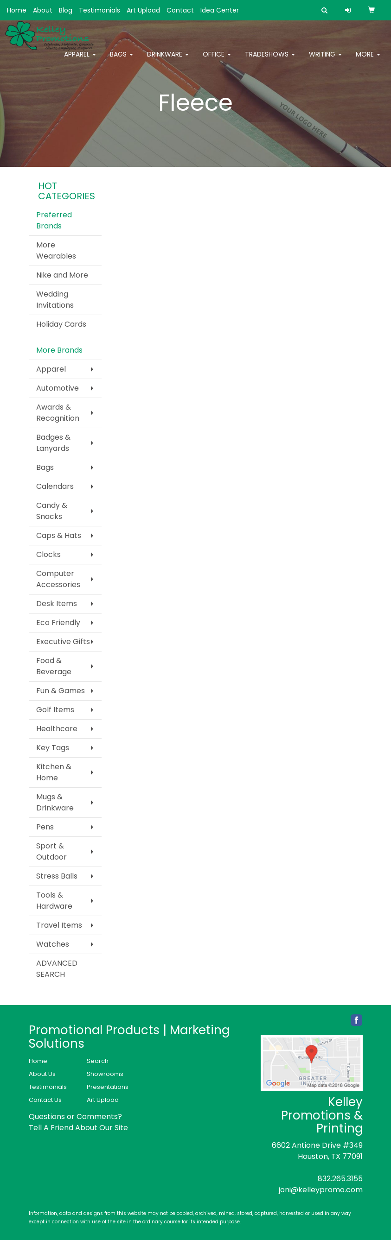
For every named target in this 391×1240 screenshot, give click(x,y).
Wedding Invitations (55, 299)
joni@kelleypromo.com (321, 1189)
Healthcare (56, 728)
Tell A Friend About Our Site (78, 1127)
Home (16, 10)
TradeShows (270, 60)
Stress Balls (56, 876)
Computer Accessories (58, 579)
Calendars (55, 486)
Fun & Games (60, 690)
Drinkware (168, 60)
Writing (325, 60)
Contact (180, 10)
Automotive (57, 388)
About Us (42, 1073)
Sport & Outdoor (51, 851)
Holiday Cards (61, 324)
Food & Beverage (53, 666)
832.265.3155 (340, 1178)
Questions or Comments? (75, 1116)
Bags (121, 60)
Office (217, 60)
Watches (52, 944)
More (368, 60)
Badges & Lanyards (53, 443)
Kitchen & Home (53, 772)
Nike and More (62, 275)
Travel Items (59, 925)
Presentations (107, 1086)
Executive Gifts (63, 641)
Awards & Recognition (57, 413)
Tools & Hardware (54, 900)
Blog (65, 10)
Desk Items (56, 603)
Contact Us (45, 1099)
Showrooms (105, 1073)
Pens (45, 827)
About (42, 10)
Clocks (48, 554)
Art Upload (143, 10)
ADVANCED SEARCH (56, 969)
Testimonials (99, 10)
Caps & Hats (58, 535)
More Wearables (56, 250)
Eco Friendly (58, 622)
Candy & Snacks (51, 511)
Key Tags (52, 747)
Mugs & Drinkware (55, 802)
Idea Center (219, 10)
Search (98, 1061)
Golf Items (55, 709)
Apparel (80, 60)
